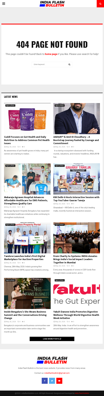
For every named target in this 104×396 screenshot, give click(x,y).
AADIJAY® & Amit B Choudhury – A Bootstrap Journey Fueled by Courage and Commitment (76, 140)
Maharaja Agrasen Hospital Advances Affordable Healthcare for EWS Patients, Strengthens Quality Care (26, 200)
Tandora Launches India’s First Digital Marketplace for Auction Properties (24, 257)
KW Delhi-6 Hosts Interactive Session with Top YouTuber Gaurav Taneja (76, 199)
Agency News (10, 105)
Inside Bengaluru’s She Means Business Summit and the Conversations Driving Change (25, 315)
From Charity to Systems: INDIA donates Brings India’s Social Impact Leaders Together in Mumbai (75, 259)
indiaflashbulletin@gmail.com (57, 373)
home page (51, 54)
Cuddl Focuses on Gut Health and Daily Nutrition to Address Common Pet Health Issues (27, 140)
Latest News (10, 96)
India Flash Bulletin (82, 393)
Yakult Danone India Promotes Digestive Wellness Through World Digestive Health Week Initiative (76, 315)
